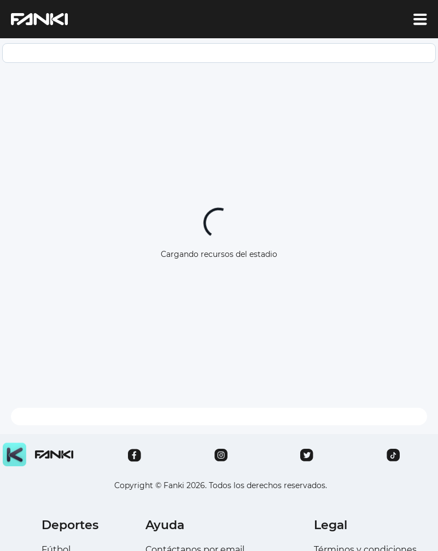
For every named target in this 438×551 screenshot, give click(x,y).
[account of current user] (420, 19)
